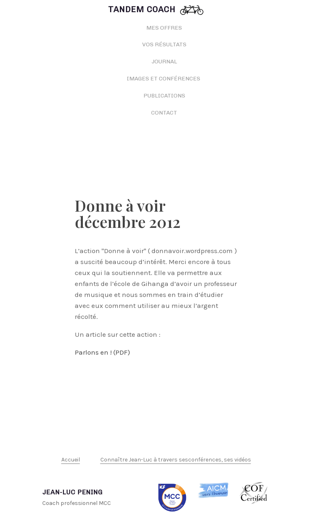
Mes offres (164, 27)
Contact (164, 112)
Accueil (70, 459)
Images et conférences (164, 78)
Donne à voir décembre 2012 (127, 213)
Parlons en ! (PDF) (102, 352)
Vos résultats (164, 44)
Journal (164, 61)
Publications (164, 95)
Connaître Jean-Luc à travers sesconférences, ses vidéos (175, 459)
